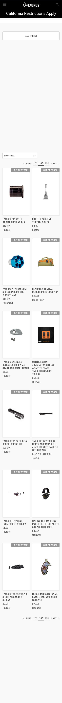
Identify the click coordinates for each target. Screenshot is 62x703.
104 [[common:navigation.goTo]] (47, 163)
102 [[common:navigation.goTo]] (36, 163)
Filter (31, 36)
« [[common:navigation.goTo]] (28, 163)
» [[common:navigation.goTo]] (55, 163)
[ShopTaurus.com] (31, 4)
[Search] (57, 4)
